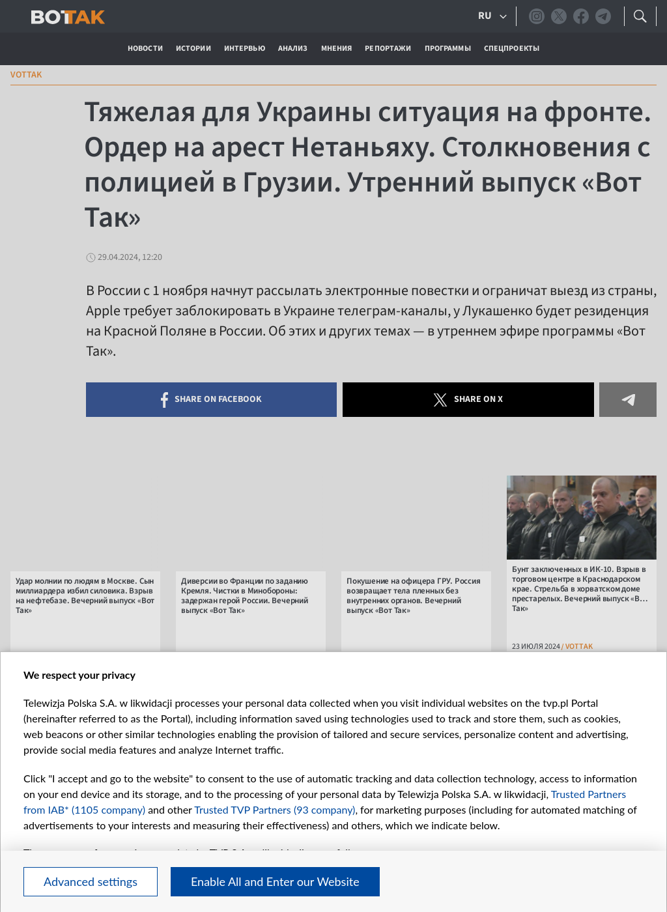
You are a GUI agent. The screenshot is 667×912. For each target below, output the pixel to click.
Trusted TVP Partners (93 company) (274, 809)
